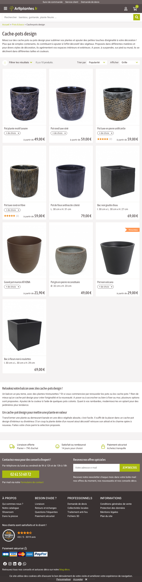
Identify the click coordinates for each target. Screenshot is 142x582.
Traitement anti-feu (77, 512)
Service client (71, 2)
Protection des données (112, 508)
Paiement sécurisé (45, 516)
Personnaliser (63, 579)
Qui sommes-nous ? (12, 504)
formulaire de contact (32, 482)
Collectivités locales (77, 508)
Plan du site (106, 516)
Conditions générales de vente (116, 504)
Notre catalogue (10, 508)
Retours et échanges (46, 508)
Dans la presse (10, 516)
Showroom (7, 512)
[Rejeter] (85, 579)
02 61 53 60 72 (20, 474)
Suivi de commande (52, 2)
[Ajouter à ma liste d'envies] (6, 77)
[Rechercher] (136, 17)
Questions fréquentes (46, 512)
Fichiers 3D (73, 516)
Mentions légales (109, 512)
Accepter (78, 579)
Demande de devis (90, 2)
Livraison (39, 504)
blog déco (64, 569)
